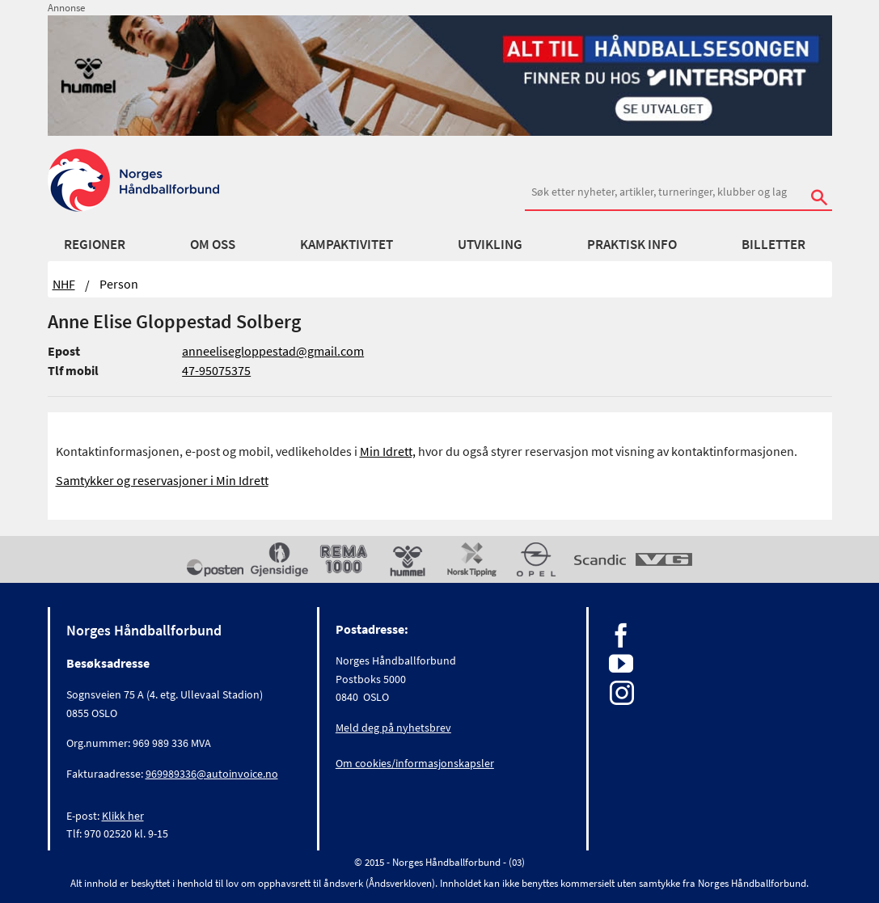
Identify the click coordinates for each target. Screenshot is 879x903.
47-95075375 (216, 370)
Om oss (212, 244)
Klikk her (123, 815)
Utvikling (490, 244)
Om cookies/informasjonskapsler (415, 763)
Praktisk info (632, 244)
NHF (64, 284)
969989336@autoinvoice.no (212, 773)
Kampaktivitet (346, 244)
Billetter (773, 244)
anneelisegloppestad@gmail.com (273, 351)
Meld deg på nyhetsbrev (393, 727)
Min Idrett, (388, 451)
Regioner (94, 244)
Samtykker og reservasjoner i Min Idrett (162, 480)
